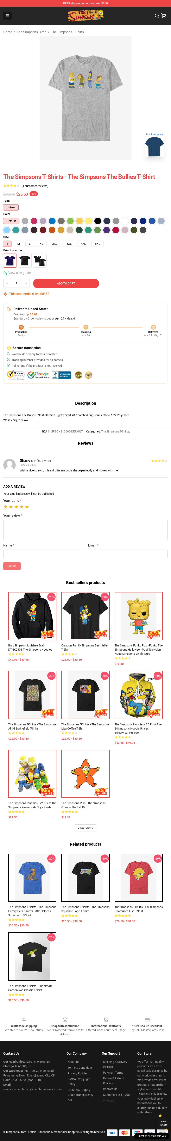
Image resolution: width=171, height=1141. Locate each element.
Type (6, 200)
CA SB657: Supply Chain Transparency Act (80, 1094)
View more (86, 827)
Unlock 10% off (163, 1123)
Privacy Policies (78, 1073)
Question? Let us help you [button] (152, 1136)
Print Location (12, 250)
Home (7, 32)
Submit (12, 566)
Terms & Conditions (80, 1067)
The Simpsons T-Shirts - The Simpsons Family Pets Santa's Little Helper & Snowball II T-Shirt (32, 911)
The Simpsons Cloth (31, 32)
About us (73, 1061)
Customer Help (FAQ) (116, 1094)
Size (6, 237)
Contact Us (110, 1089)
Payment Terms (113, 1072)
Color (6, 214)
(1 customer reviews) (34, 186)
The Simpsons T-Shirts (67, 32)
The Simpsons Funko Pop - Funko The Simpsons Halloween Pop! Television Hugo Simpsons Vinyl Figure (139, 649)
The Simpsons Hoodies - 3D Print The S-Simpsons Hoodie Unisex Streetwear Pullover (138, 728)
